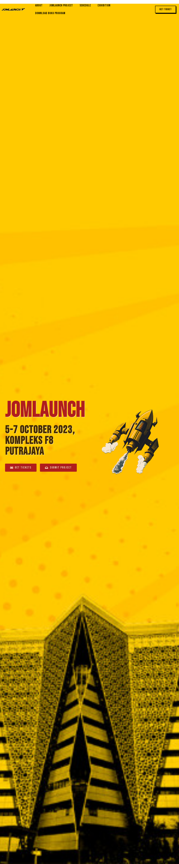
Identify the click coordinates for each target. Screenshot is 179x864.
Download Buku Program (50, 13)
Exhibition (104, 5)
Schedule (85, 5)
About (39, 5)
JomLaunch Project (61, 5)
